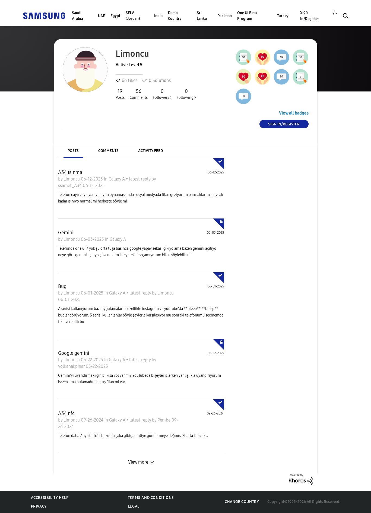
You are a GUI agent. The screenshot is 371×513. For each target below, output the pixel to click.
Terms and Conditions (151, 497)
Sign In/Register (309, 15)
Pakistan (224, 16)
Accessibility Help (50, 497)
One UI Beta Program (247, 16)
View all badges (294, 113)
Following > (186, 94)
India (158, 16)
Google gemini (73, 353)
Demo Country (175, 16)
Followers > (162, 94)
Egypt (115, 16)
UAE (101, 16)
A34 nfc (66, 413)
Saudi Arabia (77, 16)
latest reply (140, 179)
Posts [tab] (73, 150)
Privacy (39, 506)
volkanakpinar (72, 366)
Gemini (66, 233)
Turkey (282, 16)
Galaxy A (117, 179)
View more (138, 462)
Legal (133, 506)
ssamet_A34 (70, 185)
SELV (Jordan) (133, 16)
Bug (62, 286)
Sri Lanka (202, 16)
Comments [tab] (108, 150)
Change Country (242, 501)
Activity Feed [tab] (150, 150)
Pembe (164, 420)
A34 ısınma (70, 172)
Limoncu (72, 179)
